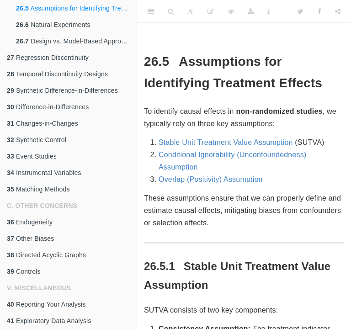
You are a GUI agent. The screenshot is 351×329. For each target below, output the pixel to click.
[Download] (251, 11)
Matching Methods (38, 189)
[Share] (337, 11)
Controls (24, 271)
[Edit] (211, 11)
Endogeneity (30, 222)
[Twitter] (300, 11)
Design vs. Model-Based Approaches (76, 41)
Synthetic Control (36, 139)
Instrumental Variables (44, 172)
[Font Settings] (190, 11)
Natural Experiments (53, 24)
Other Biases (30, 238)
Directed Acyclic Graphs (46, 255)
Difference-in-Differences (48, 107)
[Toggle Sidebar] (151, 11)
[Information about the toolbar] (269, 11)
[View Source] (231, 11)
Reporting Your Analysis (46, 304)
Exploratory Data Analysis (49, 320)
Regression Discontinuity (48, 57)
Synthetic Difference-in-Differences (62, 90)
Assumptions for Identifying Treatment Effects (76, 8)
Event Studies (32, 156)
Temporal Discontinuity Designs (57, 74)
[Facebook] (319, 11)
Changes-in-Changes (42, 123)
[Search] (171, 11)
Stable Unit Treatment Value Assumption (226, 142)
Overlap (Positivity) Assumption (211, 179)
